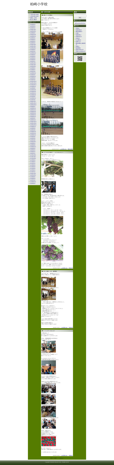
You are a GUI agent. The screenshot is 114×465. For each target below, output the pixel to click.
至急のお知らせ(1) (80, 49)
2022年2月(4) (32, 77)
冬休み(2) (78, 38)
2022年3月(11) (33, 76)
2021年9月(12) (33, 86)
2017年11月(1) (33, 156)
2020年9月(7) (32, 106)
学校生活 (71, 455)
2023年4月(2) (32, 56)
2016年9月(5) (32, 176)
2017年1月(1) (32, 171)
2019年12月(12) (33, 121)
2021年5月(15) (33, 93)
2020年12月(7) (33, 101)
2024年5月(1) (32, 37)
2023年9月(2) (32, 49)
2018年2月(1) (32, 151)
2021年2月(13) (33, 98)
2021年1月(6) (32, 99)
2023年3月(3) (32, 57)
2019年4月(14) (33, 134)
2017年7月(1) (32, 163)
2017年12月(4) (33, 154)
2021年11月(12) (33, 82)
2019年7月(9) (32, 129)
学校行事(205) (79, 29)
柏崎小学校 (39, 4)
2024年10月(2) (33, 31)
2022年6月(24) (33, 72)
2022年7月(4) (32, 71)
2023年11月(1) (33, 46)
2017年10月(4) (33, 158)
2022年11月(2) (33, 64)
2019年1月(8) (32, 139)
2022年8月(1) (32, 69)
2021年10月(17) (33, 84)
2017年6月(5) (32, 164)
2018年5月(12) (33, 146)
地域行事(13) (78, 34)
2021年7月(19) (33, 89)
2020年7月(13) (33, 109)
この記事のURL (63, 149)
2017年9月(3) (32, 159)
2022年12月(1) (33, 62)
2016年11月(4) (33, 173)
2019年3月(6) (32, 136)
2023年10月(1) (33, 47)
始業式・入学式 (33, 17)
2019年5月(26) (33, 133)
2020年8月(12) (33, 108)
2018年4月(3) (32, 148)
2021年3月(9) (32, 96)
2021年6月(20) (33, 91)
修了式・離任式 (33, 19)
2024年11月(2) (33, 29)
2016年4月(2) (32, 183)
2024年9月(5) (32, 32)
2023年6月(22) (33, 52)
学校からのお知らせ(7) (81, 51)
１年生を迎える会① (34, 16)
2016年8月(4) (32, 178)
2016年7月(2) (32, 180)
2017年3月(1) (32, 169)
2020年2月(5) (32, 118)
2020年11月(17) (33, 103)
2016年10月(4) (33, 174)
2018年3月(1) (32, 149)
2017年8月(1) (32, 161)
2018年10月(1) (33, 141)
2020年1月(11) (33, 119)
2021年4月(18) (33, 94)
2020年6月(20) (33, 111)
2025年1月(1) (32, 27)
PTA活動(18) (78, 39)
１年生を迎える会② (34, 14)
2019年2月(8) (32, 138)
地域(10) (77, 46)
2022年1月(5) (32, 79)
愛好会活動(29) (79, 31)
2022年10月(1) (33, 66)
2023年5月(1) (32, 54)
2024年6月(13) (33, 36)
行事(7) (77, 33)
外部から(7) (78, 41)
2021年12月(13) (33, 81)
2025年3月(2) (32, 26)
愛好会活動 (70, 149)
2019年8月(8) (32, 128)
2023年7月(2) (32, 51)
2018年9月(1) (32, 143)
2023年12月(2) (33, 44)
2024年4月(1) (32, 39)
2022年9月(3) (32, 67)
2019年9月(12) (33, 126)
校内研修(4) (78, 47)
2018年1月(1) (32, 153)
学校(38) (77, 28)
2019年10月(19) (33, 124)
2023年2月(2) (32, 59)
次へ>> (61, 458)
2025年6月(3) (32, 24)
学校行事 (71, 267)
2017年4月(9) (32, 168)
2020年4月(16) (33, 114)
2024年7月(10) (33, 34)
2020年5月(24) (33, 113)
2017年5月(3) (32, 166)
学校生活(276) (79, 36)
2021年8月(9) (32, 88)
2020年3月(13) (33, 116)
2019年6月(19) (33, 131)
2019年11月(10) (33, 123)
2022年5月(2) (32, 74)
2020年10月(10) (33, 104)
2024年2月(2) (32, 42)
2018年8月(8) (32, 144)
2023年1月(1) (32, 61)
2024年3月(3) (32, 41)
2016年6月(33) (33, 181)
